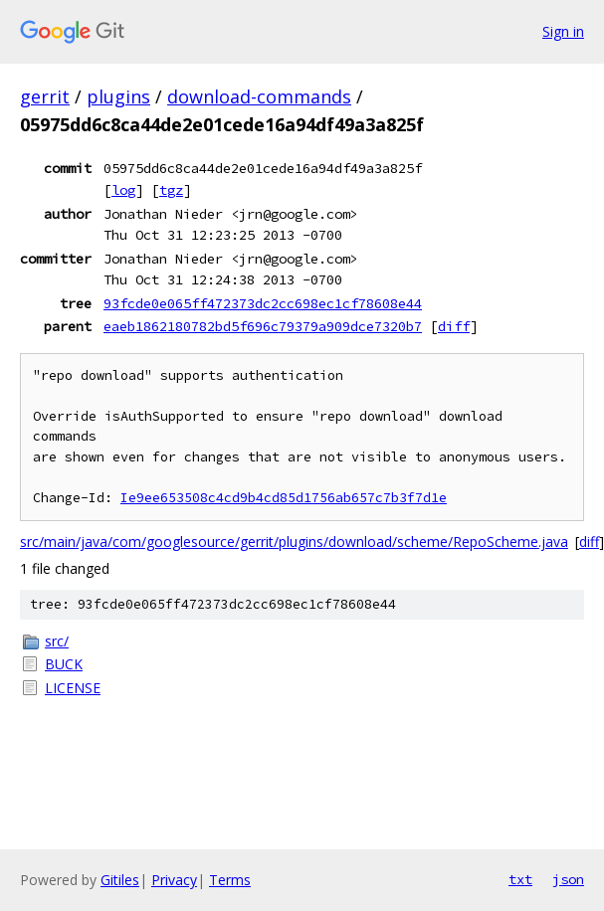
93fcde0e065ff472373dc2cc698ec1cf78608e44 (262, 303)
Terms (230, 879)
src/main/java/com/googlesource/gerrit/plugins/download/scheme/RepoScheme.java (294, 541)
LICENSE (73, 687)
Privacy (174, 879)
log (123, 190)
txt (520, 879)
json (568, 879)
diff (454, 326)
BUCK (64, 663)
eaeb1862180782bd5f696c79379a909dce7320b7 (262, 326)
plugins (118, 96)
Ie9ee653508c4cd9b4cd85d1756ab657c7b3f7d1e (283, 497)
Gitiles (120, 879)
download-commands (259, 96)
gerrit (45, 96)
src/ (57, 641)
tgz (171, 190)
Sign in (563, 31)
